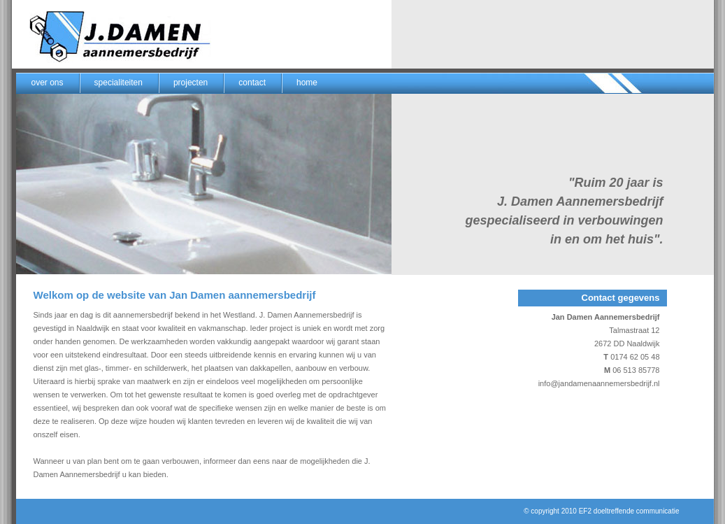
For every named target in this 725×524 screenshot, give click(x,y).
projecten (190, 82)
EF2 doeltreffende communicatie (629, 511)
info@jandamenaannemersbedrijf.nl (599, 383)
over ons (47, 82)
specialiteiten (118, 82)
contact (252, 82)
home (306, 82)
